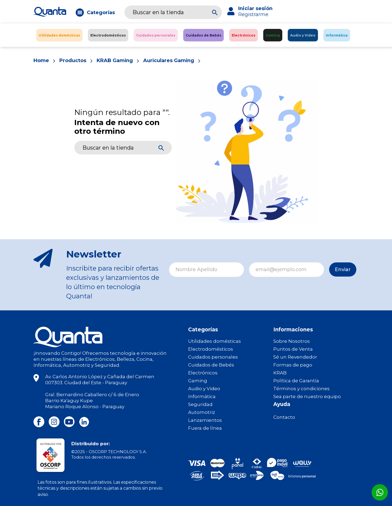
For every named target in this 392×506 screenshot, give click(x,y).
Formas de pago (292, 365)
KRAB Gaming (115, 61)
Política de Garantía (296, 380)
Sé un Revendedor (295, 357)
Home (41, 61)
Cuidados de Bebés (211, 365)
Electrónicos (203, 372)
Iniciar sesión (255, 8)
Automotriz (201, 412)
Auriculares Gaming (169, 61)
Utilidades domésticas (214, 341)
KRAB (280, 372)
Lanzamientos (205, 420)
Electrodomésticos (210, 349)
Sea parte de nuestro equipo (307, 396)
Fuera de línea (205, 428)
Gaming (197, 380)
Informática (202, 396)
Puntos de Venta (293, 349)
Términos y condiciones (301, 388)
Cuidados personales (213, 357)
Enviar (341, 269)
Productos (72, 61)
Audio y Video (204, 388)
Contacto (284, 417)
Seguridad (200, 404)
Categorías (101, 13)
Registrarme (253, 14)
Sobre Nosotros (291, 341)
